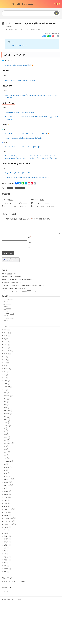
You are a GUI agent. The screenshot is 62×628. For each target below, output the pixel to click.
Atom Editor (7, 377)
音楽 (5, 598)
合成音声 (6, 571)
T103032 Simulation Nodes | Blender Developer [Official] (24, 164)
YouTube (6, 517)
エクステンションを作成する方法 (15, 229)
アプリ (5, 529)
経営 (5, 589)
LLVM (5, 428)
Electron (6, 395)
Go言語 (5, 410)
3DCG (5, 356)
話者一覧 (7, 300)
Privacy (7, 286)
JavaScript (6, 422)
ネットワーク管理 (8, 550)
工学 (5, 574)
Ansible (6, 374)
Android (6, 371)
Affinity (5, 362)
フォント (6, 553)
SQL (5, 475)
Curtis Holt (38, 226)
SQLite (5, 478)
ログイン (5, 617)
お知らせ (6, 520)
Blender (11, 55)
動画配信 (6, 568)
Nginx (5, 448)
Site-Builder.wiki (22, 4)
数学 (5, 577)
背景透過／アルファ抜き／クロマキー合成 (14, 305)
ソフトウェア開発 (8, 544)
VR (4, 496)
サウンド (6, 541)
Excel (5, 398)
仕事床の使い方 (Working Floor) (11, 314)
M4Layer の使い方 (8, 308)
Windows (6, 508)
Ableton (6, 359)
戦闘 (7, 335)
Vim (5, 490)
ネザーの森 (8, 344)
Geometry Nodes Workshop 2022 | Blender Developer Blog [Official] (27, 160)
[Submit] (56, 13)
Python (5, 463)
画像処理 (6, 583)
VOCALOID (6, 493)
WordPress (7, 511)
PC (4, 454)
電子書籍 (6, 595)
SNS (5, 472)
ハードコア (8, 340)
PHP (5, 460)
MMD (5, 442)
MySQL (5, 445)
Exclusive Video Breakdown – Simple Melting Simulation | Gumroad (27, 203)
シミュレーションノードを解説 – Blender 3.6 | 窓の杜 (20, 106)
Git (4, 404)
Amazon (6, 368)
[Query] (25, 13)
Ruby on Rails (7, 469)
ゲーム (5, 538)
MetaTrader (7, 436)
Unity (5, 484)
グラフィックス (8, 535)
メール (30, 268)
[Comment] (31, 254)
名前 (29, 263)
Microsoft (6, 440)
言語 (5, 592)
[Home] (6, 55)
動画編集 (6, 565)
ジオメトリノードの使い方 (19, 72)
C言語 (5, 386)
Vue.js (5, 502)
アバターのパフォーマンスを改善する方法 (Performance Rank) (20, 311)
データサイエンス (8, 547)
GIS (4, 401)
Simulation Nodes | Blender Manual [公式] (19, 91)
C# (4, 383)
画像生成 (6, 586)
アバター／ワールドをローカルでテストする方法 (16, 317)
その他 (5, 523)
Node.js (6, 451)
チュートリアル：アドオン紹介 (44, 232)
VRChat (5, 499)
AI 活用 (8, 226)
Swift (5, 481)
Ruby (5, 466)
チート (8, 326)
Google (6, 407)
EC (4, 392)
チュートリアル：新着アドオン (15, 232)
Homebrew (7, 413)
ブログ (5, 556)
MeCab (5, 433)
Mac (5, 431)
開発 (7, 330)
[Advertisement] (31, 31)
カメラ (5, 532)
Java (5, 419)
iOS (5, 416)
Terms (11, 286)
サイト (29, 274)
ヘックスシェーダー (41, 229)
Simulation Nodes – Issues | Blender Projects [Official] (23, 173)
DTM (5, 389)
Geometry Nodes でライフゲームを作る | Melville (20, 139)
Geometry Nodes (20, 214)
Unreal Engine (7, 487)
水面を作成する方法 (9, 303)
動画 (5, 559)
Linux (5, 425)
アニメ (5, 526)
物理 (5, 580)
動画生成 (6, 562)
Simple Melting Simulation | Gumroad (17, 199)
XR (4, 514)
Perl (5, 457)
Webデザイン (7, 505)
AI (4, 365)
